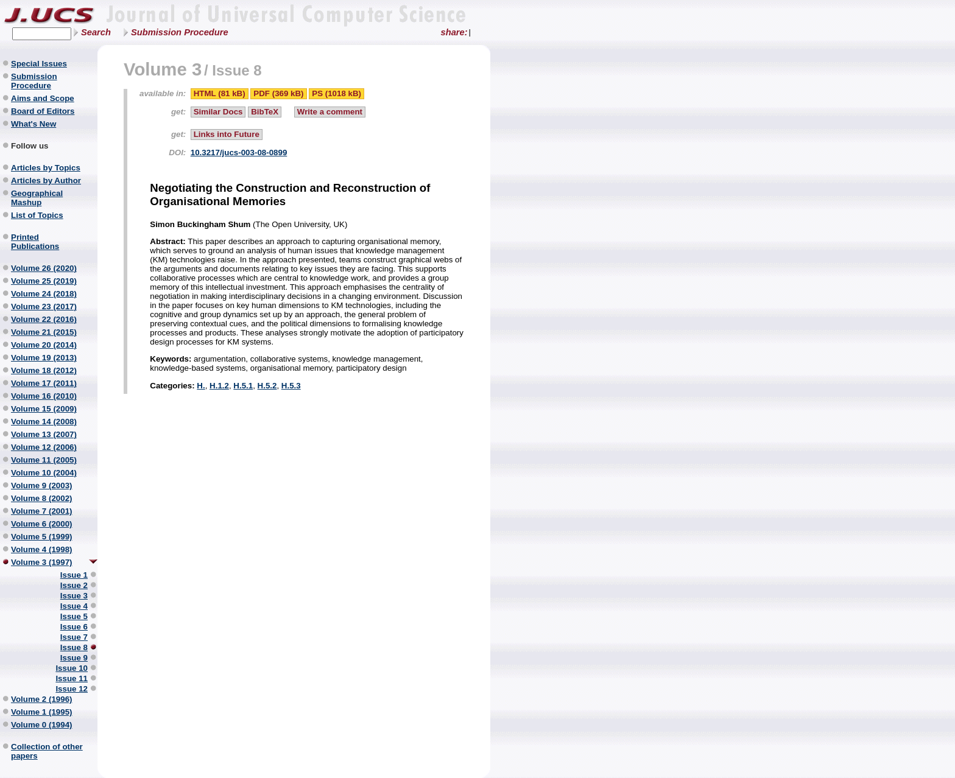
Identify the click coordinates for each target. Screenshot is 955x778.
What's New (33, 123)
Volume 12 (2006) (44, 447)
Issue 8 (74, 647)
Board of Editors (42, 111)
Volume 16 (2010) (44, 396)
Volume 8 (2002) (41, 498)
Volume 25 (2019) (44, 281)
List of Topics (37, 215)
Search (96, 32)
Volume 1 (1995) (41, 712)
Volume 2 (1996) (41, 699)
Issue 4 (74, 606)
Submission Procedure (179, 32)
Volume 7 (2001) (41, 511)
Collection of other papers (47, 751)
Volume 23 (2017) (44, 306)
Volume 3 (163, 69)
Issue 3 (74, 595)
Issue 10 (71, 668)
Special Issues (39, 63)
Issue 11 (71, 678)
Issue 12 (71, 688)
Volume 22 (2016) (44, 319)
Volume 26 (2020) (44, 268)
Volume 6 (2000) (41, 523)
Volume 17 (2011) (44, 383)
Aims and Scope (42, 98)
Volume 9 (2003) (41, 485)
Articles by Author (46, 180)
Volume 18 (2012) (44, 370)
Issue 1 (74, 575)
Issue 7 (74, 637)
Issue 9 (74, 657)
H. (201, 385)
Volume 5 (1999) (41, 536)
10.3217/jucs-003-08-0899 (239, 152)
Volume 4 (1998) (41, 549)
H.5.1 (243, 385)
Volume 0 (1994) (41, 724)
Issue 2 (74, 585)
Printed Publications (35, 242)
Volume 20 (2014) (44, 344)
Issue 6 (74, 626)
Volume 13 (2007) (44, 434)
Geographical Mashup (37, 198)
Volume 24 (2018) (44, 293)
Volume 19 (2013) (44, 357)
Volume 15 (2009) (44, 408)
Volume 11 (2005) (44, 459)
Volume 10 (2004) (44, 472)
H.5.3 (291, 385)
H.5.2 (267, 385)
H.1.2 (219, 385)
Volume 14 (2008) (44, 421)
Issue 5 (74, 616)
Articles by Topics (45, 167)
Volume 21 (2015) (44, 332)
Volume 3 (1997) (41, 562)
